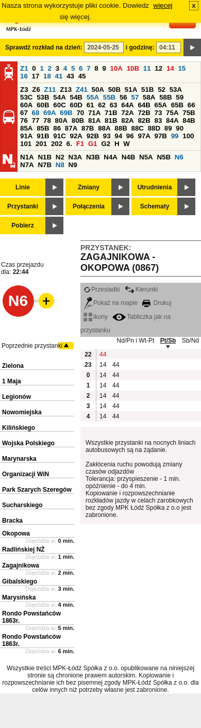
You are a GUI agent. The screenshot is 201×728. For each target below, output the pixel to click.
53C (26, 97)
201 (41, 144)
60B (43, 105)
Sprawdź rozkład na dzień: (43, 47)
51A (131, 89)
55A (93, 97)
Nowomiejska (22, 412)
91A (26, 136)
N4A (111, 157)
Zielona (13, 365)
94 (118, 136)
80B (78, 120)
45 (82, 76)
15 (182, 68)
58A (149, 97)
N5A (146, 157)
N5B (164, 157)
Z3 (24, 89)
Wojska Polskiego (28, 443)
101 (25, 144)
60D (76, 105)
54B (76, 97)
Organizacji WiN (25, 474)
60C (59, 105)
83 (158, 120)
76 (24, 120)
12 (158, 68)
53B (43, 97)
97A (144, 136)
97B (161, 136)
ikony (95, 316)
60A (26, 105)
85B (43, 128)
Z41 (82, 89)
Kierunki (141, 289)
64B (144, 105)
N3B (93, 157)
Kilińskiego (18, 427)
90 (179, 128)
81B (111, 120)
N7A (27, 165)
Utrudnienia (155, 187)
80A (61, 120)
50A (98, 89)
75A (172, 113)
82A (127, 120)
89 (168, 128)
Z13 (66, 89)
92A (76, 136)
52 (161, 89)
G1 (92, 144)
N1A (27, 157)
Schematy (155, 206)
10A (116, 68)
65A (161, 105)
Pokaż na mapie (110, 302)
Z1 (24, 68)
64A (127, 105)
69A (49, 113)
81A (94, 120)
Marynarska (19, 458)
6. (69, 144)
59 (179, 97)
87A (71, 128)
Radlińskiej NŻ (23, 549)
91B (43, 136)
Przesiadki (101, 289)
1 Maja (11, 381)
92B (93, 136)
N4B (129, 157)
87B (87, 128)
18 (47, 76)
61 (90, 105)
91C (59, 136)
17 (36, 76)
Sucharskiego (22, 505)
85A (26, 128)
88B (120, 128)
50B (114, 89)
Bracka (12, 520)
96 (130, 136)
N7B (45, 165)
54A (59, 97)
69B (66, 113)
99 (175, 136)
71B (111, 113)
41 (59, 76)
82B (144, 120)
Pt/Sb (168, 340)
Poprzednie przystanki (32, 345)
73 (158, 113)
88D (154, 128)
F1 (80, 144)
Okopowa (16, 533)
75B (188, 113)
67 (24, 113)
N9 (73, 165)
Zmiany (88, 187)
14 (170, 68)
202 (56, 144)
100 (188, 136)
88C (137, 128)
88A (104, 128)
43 (70, 76)
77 (36, 120)
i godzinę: (140, 47)
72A (127, 113)
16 (24, 76)
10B (133, 68)
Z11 (50, 89)
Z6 (36, 89)
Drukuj (156, 302)
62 (102, 105)
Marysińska (19, 597)
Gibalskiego (19, 581)
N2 (60, 157)
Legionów (16, 396)
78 (47, 120)
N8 (60, 165)
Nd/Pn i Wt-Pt (136, 340)
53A (176, 89)
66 (191, 105)
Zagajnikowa (20, 565)
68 (36, 113)
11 (147, 68)
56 (123, 97)
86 (57, 128)
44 (102, 354)
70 (80, 113)
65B (177, 105)
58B (165, 97)
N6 (179, 157)
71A (94, 113)
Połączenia (89, 206)
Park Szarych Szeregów (37, 489)
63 (114, 105)
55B (109, 97)
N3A (75, 157)
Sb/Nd (190, 340)
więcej (163, 5)
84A (172, 120)
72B (144, 113)
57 (135, 97)
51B (147, 89)
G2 (105, 144)
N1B (45, 157)
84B (188, 120)
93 (107, 136)
